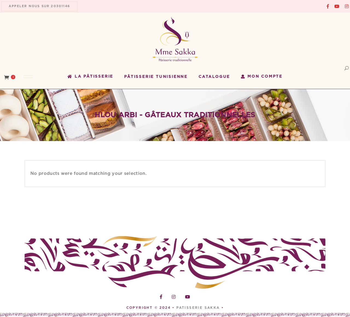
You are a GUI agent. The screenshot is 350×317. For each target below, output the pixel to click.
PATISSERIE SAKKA (198, 307)
